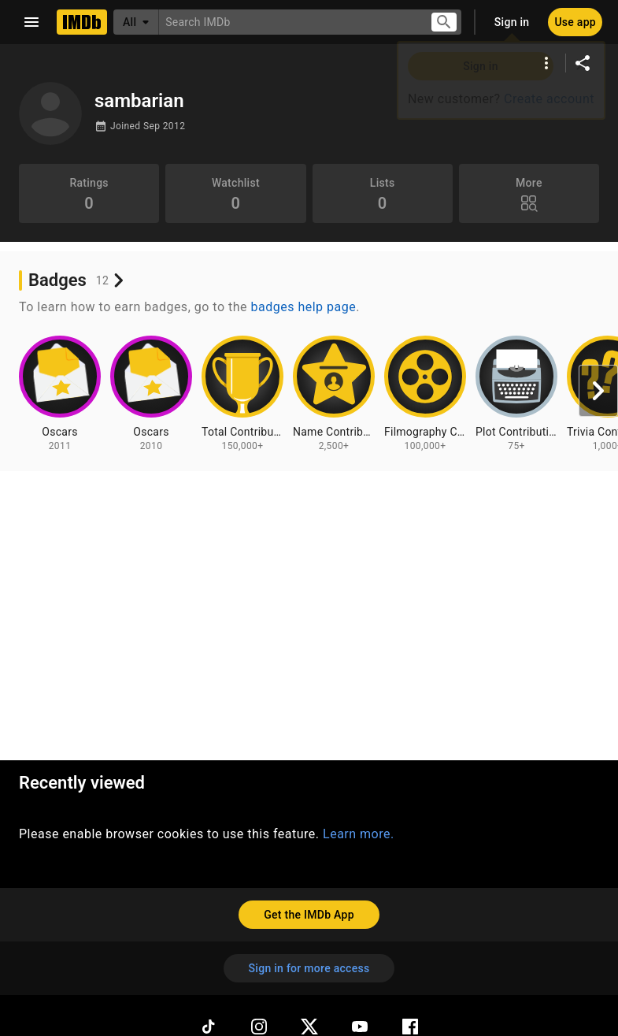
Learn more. (358, 833)
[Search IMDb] (288, 21)
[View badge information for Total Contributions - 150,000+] (242, 394)
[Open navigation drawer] (31, 22)
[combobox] (288, 21)
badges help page (304, 306)
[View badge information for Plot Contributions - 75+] (516, 394)
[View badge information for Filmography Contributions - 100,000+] (425, 394)
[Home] (82, 22)
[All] (136, 22)
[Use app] (575, 22)
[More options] (546, 63)
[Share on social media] (582, 63)
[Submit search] (444, 22)
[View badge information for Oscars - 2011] (60, 394)
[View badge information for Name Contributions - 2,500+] (334, 394)
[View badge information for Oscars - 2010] (151, 394)
